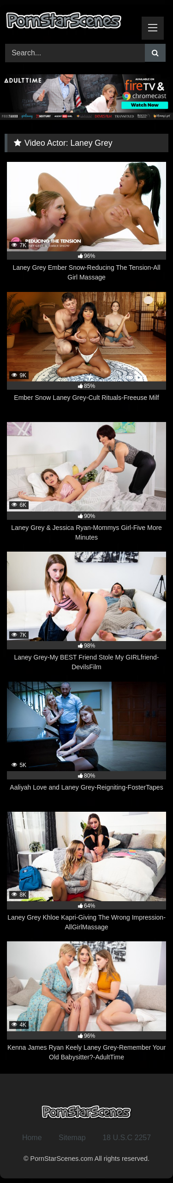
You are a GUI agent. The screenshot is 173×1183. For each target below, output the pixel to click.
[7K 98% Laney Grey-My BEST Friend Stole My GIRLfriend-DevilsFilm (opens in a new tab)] (86, 612)
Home (32, 1137)
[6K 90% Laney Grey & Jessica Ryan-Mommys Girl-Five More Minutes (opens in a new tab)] (86, 482)
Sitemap (72, 1137)
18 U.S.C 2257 (126, 1137)
